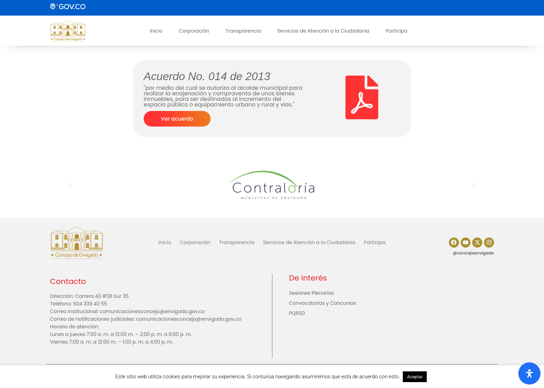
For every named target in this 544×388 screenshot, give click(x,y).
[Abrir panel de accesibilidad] (529, 373)
